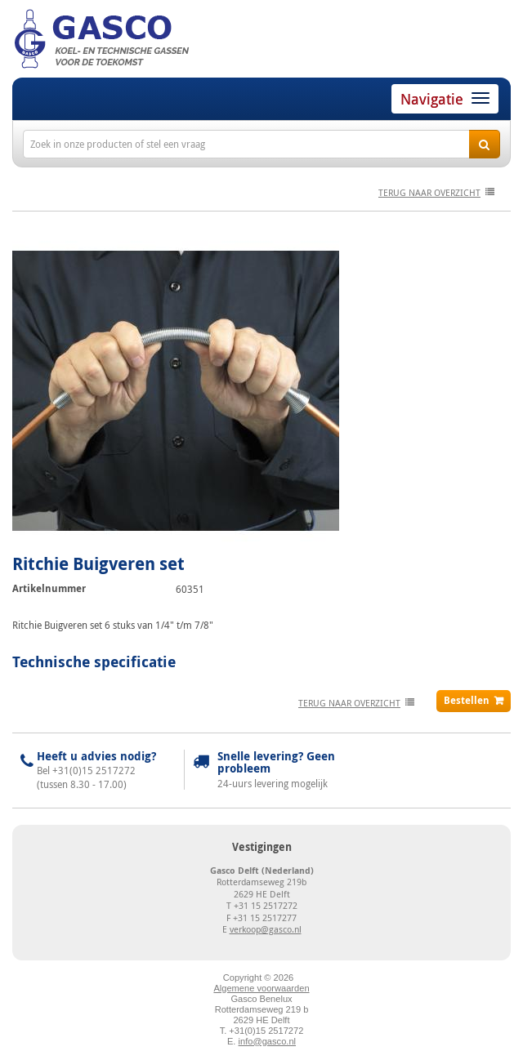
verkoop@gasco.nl (266, 929)
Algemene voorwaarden (261, 988)
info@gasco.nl (267, 1041)
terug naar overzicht (429, 192)
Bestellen (466, 700)
